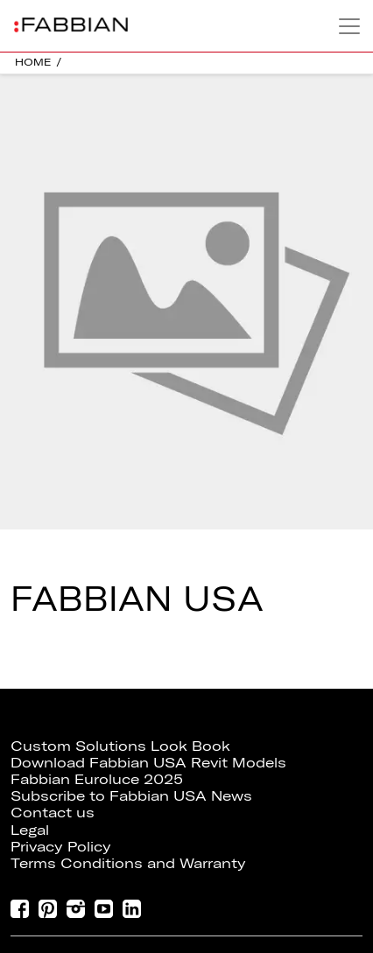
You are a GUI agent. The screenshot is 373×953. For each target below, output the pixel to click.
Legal (30, 829)
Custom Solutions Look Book (120, 745)
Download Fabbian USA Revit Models (148, 762)
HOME (33, 61)
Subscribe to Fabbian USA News (131, 795)
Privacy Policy (61, 846)
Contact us (53, 812)
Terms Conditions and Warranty (128, 863)
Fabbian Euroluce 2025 (97, 779)
